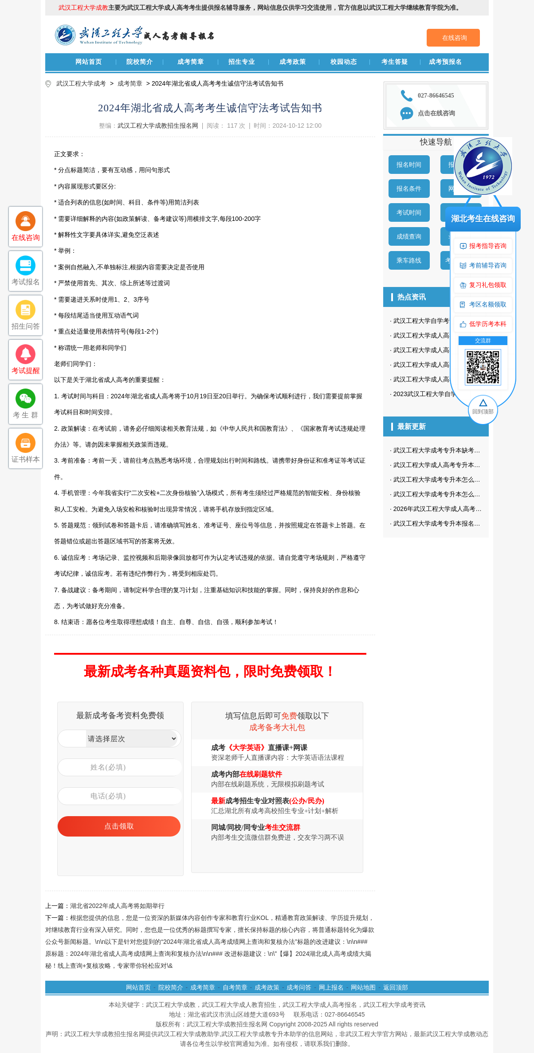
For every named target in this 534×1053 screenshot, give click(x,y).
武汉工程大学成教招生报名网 (158, 125)
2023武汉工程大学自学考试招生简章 (443, 393)
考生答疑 (394, 62)
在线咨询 (454, 37)
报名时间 (409, 164)
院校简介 (139, 62)
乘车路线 (409, 260)
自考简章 (235, 987)
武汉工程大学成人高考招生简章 (436, 379)
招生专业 (241, 62)
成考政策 (292, 62)
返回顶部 (395, 987)
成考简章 (190, 62)
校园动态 (343, 62)
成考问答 (299, 987)
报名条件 (409, 188)
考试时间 (409, 212)
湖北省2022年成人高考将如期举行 (117, 905)
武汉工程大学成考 (81, 83)
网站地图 (363, 987)
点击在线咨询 (436, 113)
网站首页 (88, 62)
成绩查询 (409, 236)
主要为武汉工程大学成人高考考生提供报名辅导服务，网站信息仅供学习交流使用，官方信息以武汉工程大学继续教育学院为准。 (260, 7)
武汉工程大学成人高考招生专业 (436, 364)
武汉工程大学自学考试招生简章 (436, 320)
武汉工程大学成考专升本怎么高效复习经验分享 (458, 479)
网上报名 (331, 987)
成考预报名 (445, 62)
